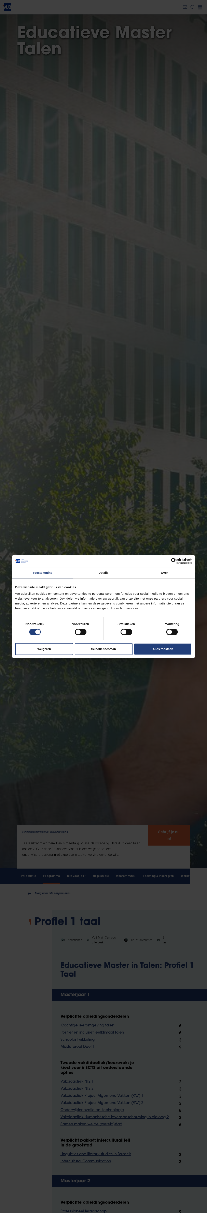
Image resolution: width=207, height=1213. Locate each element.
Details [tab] (103, 572)
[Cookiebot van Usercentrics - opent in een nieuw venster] (174, 561)
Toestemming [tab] (43, 572)
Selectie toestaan (103, 649)
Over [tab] (164, 572)
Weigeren (44, 649)
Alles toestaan (163, 649)
